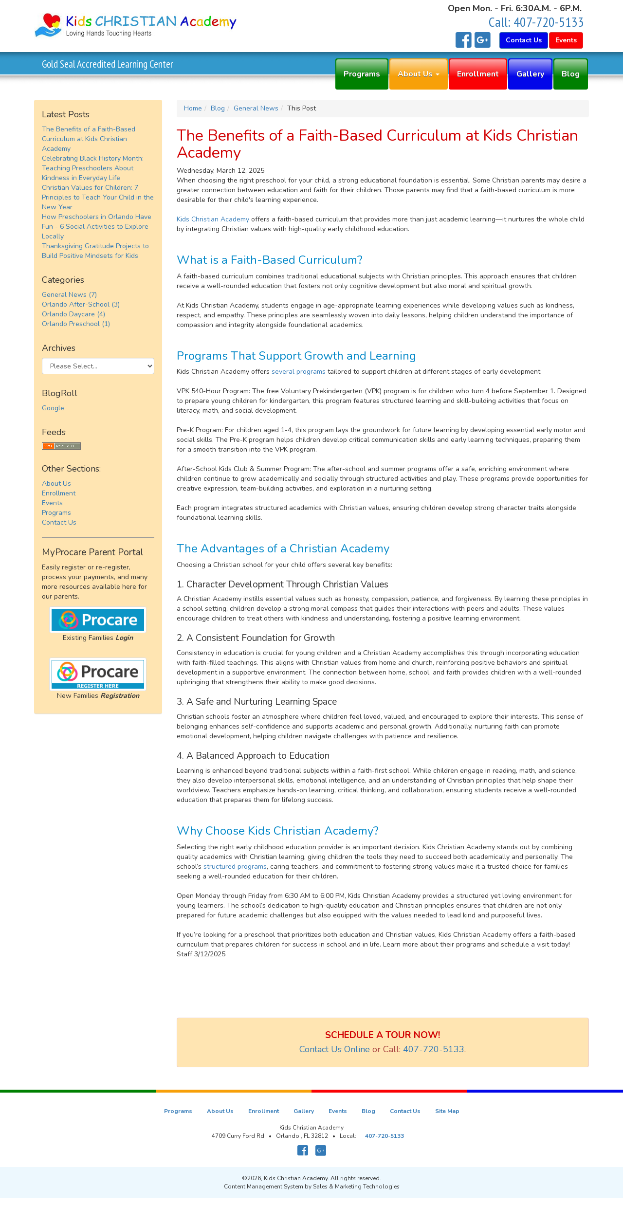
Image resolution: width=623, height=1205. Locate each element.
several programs (299, 371)
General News (256, 108)
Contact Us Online (334, 1049)
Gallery (530, 74)
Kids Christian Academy (213, 219)
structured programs (235, 866)
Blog (571, 74)
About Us (419, 74)
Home (193, 108)
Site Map (447, 1111)
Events (52, 503)
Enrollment (478, 74)
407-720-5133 (548, 22)
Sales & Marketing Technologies (356, 1186)
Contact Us (59, 522)
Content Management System (263, 1186)
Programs (362, 74)
